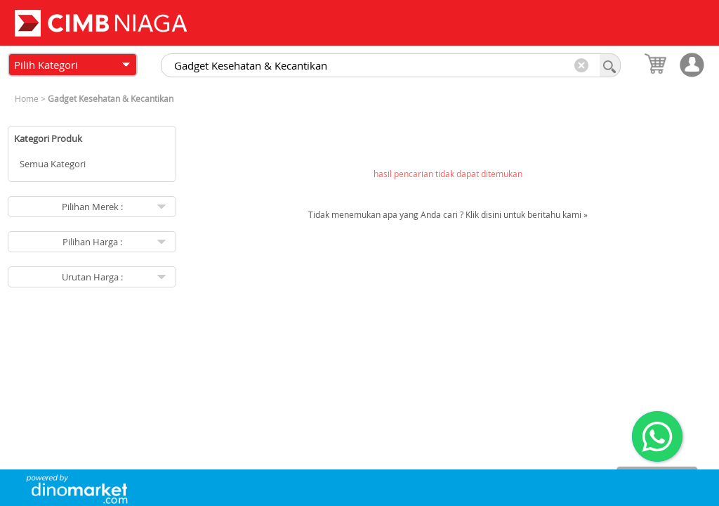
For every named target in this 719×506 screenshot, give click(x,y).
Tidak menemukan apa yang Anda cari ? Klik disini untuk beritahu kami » (448, 214)
